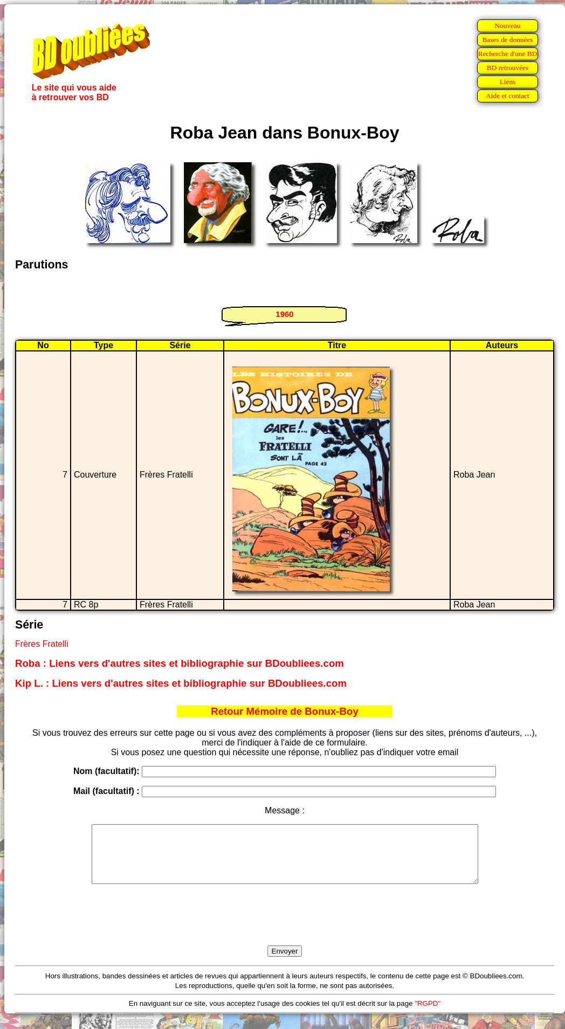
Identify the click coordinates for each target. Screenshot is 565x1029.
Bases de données (507, 40)
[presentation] (285, 927)
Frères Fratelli (41, 643)
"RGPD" (427, 1015)
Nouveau (507, 26)
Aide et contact (507, 96)
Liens (508, 82)
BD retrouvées (507, 68)
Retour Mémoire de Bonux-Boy (285, 711)
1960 (284, 314)
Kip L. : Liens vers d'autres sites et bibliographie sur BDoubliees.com (181, 683)
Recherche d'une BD (508, 54)
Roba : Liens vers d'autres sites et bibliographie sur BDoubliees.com (179, 663)
